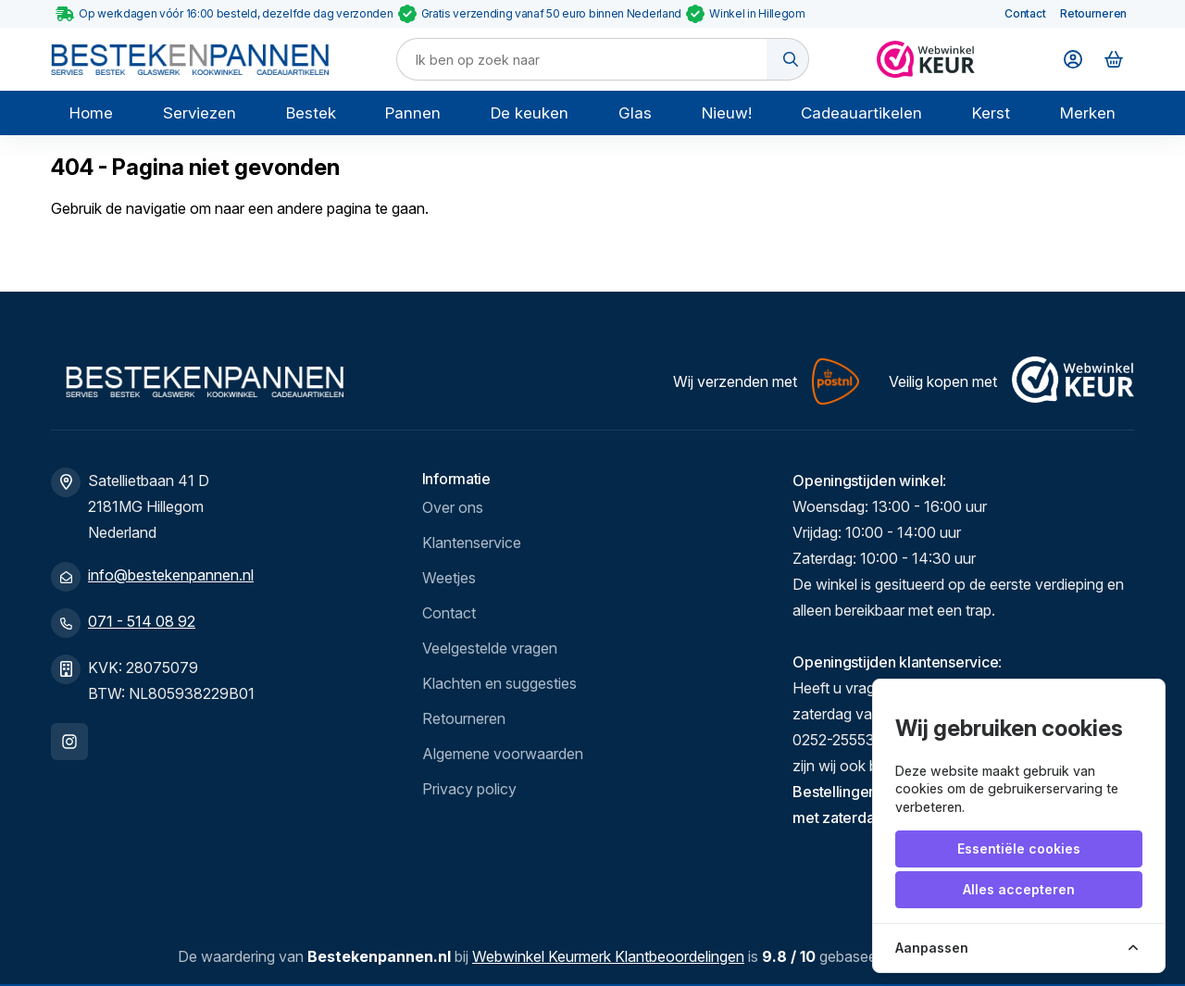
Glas (635, 113)
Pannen (413, 113)
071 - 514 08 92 (141, 621)
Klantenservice (471, 542)
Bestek (311, 113)
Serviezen (199, 113)
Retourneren (1093, 13)
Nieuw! (727, 113)
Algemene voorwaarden (502, 753)
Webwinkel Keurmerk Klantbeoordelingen (608, 956)
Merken (1088, 113)
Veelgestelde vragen (489, 648)
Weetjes (449, 577)
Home (91, 113)
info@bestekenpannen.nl (171, 575)
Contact (1024, 13)
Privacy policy (469, 789)
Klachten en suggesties (499, 683)
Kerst (991, 113)
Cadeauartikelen (861, 113)
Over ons (452, 507)
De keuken (529, 113)
